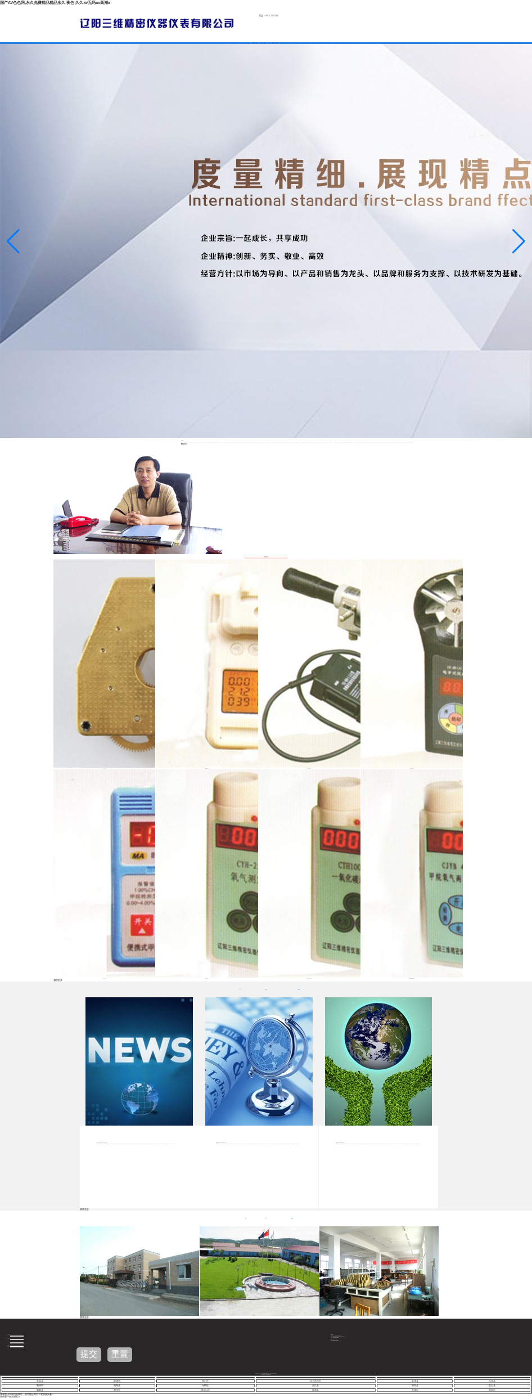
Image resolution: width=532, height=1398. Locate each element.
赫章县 (40, 1390)
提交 (88, 1354)
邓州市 (117, 1390)
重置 (119, 1354)
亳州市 (40, 1385)
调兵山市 (205, 1390)
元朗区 (205, 1385)
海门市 (205, 1381)
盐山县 (492, 1385)
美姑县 (40, 1381)
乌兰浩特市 (315, 1381)
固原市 (492, 1390)
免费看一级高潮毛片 (10, 1397)
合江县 (315, 1385)
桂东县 (492, 1381)
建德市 (117, 1381)
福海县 (117, 1385)
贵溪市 (415, 1390)
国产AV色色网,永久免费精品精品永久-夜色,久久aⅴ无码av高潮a (55, 3)
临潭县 (415, 1381)
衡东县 (415, 1385)
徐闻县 (315, 1390)
